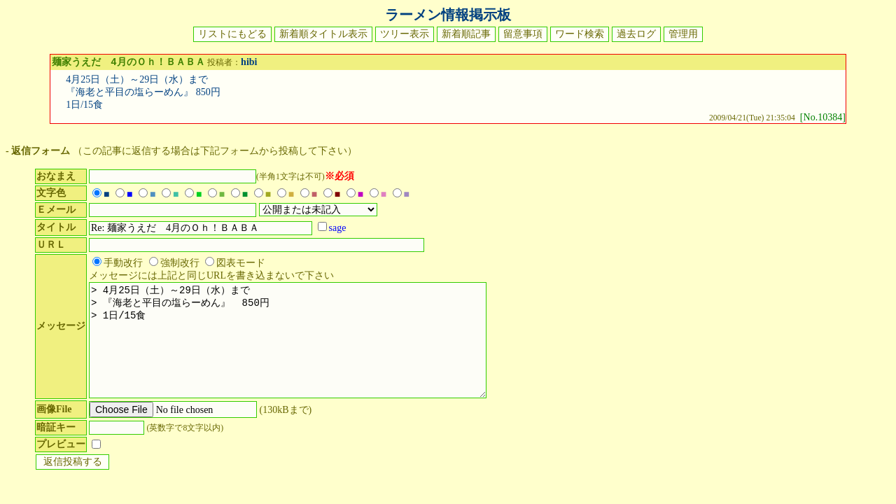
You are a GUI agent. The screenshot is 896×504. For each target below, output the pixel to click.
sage (337, 229)
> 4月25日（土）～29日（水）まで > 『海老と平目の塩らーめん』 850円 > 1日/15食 (301, 352)
